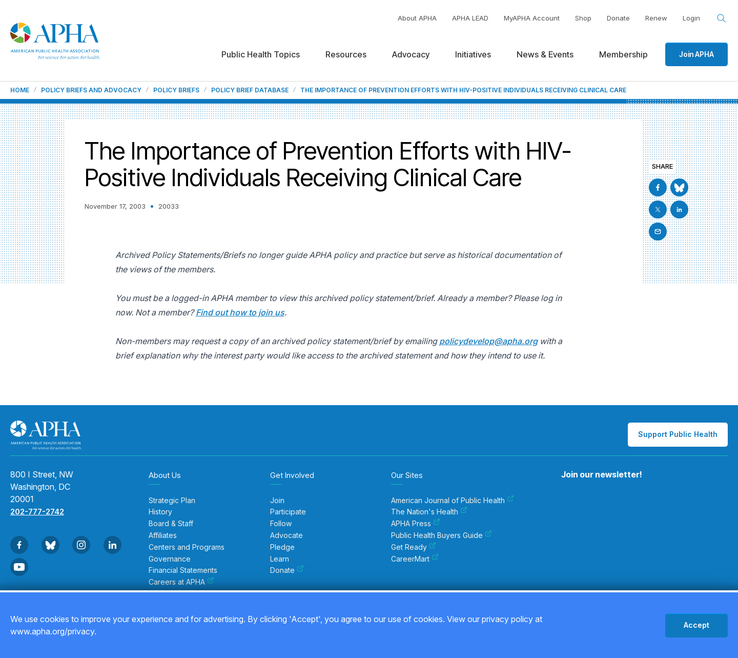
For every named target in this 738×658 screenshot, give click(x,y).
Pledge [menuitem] (282, 547)
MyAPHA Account (532, 18)
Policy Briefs (176, 90)
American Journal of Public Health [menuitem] (452, 500)
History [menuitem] (160, 512)
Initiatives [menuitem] (473, 54)
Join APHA (696, 54)
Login (691, 18)
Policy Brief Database (250, 90)
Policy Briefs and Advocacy (91, 90)
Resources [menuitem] (345, 54)
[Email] (658, 232)
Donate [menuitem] (287, 570)
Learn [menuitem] (279, 559)
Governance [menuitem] (170, 559)
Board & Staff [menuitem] (171, 524)
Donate (618, 18)
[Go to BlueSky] (679, 187)
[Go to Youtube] (19, 567)
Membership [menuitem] (623, 54)
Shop (583, 18)
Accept (696, 625)
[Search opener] (721, 18)
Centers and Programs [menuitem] (186, 547)
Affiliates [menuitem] (163, 535)
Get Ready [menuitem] (413, 547)
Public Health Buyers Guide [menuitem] (441, 535)
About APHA (417, 18)
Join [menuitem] (277, 500)
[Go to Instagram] (81, 545)
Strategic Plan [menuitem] (172, 500)
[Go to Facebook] (658, 187)
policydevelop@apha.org (488, 341)
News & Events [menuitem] (545, 54)
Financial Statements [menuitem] (183, 570)
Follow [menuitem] (281, 524)
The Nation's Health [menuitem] (429, 512)
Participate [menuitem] (288, 512)
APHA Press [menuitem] (415, 524)
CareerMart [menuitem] (415, 559)
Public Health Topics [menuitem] (260, 54)
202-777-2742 (37, 511)
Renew (656, 18)
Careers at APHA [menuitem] (181, 582)
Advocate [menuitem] (286, 535)
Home (19, 90)
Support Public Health (677, 434)
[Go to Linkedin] (679, 209)
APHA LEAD (470, 18)
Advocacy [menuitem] (410, 54)
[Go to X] (658, 209)
